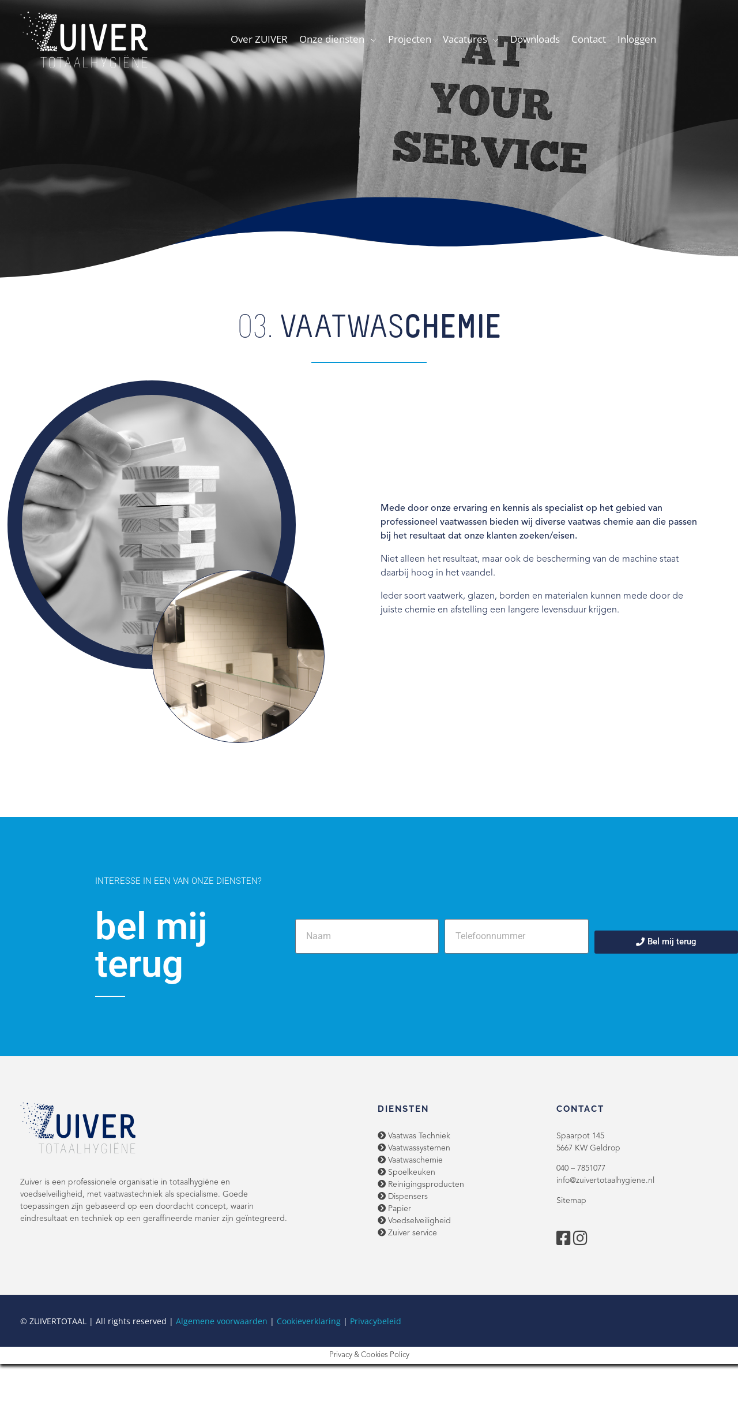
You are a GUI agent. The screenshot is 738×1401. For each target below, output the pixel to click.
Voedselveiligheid (414, 1221)
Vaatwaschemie (410, 1160)
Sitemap (571, 1201)
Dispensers (403, 1197)
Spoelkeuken (406, 1172)
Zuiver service (407, 1233)
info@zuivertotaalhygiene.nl (605, 1180)
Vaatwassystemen (414, 1148)
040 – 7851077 (580, 1168)
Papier (394, 1209)
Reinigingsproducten (421, 1184)
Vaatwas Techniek (414, 1136)
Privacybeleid (375, 1321)
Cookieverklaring (309, 1321)
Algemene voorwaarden (222, 1321)
